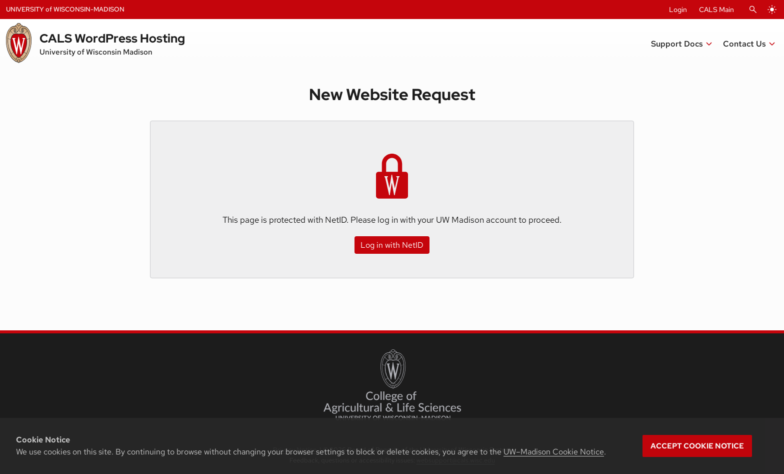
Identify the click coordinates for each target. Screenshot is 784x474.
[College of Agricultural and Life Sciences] (392, 384)
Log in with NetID (392, 245)
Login (678, 9)
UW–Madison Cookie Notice (554, 451)
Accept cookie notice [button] (697, 446)
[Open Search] (753, 10)
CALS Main (716, 9)
